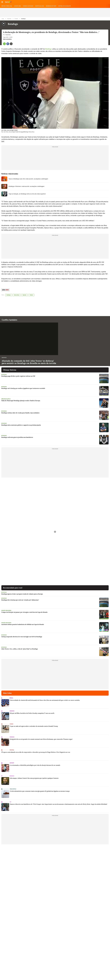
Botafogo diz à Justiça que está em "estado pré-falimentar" (20, 600)
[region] (55, 12)
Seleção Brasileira (6, 610)
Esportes (9, 18)
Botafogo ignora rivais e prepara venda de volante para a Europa (22, 594)
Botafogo (23, 18)
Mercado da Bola (5, 399)
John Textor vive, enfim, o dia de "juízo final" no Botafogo (19, 649)
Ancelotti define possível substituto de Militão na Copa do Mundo (22, 624)
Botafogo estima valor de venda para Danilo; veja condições (20, 413)
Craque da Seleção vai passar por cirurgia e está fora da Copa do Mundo (24, 612)
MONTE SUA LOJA (39, 6)
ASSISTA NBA (17, 6)
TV (10, 802)
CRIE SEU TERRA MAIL (6, 6)
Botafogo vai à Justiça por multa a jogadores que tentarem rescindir (23, 388)
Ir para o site (8, 2)
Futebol (16, 18)
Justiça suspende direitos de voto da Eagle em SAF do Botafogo (21, 636)
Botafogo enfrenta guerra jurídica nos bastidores (17, 437)
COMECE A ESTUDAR (28, 6)
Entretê (12, 763)
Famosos (12, 711)
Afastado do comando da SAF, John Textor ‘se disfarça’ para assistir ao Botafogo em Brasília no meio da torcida (29, 362)
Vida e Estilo (13, 789)
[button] (2, 2)
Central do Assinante (64, 6)
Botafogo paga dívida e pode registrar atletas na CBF (18, 376)
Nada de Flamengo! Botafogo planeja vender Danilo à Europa (20, 400)
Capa (3, 18)
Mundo (11, 724)
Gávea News (16, 295)
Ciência (11, 698)
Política (12, 750)
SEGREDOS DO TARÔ (51, 6)
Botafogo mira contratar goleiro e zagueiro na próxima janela (21, 425)
